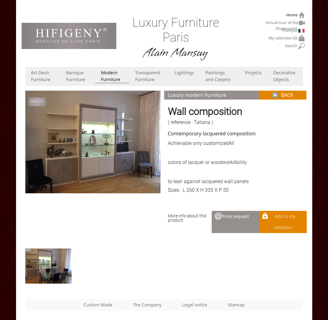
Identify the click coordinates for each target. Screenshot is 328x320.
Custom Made (97, 305)
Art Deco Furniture (40, 76)
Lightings (184, 73)
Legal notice (194, 305)
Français (290, 30)
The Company (147, 305)
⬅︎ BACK (282, 95)
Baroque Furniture (75, 76)
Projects (253, 73)
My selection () (284, 38)
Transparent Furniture (147, 76)
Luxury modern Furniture (197, 95)
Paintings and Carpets (218, 76)
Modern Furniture (110, 76)
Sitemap (236, 305)
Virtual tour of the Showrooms (282, 23)
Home (292, 15)
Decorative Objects (284, 76)
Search (292, 46)
